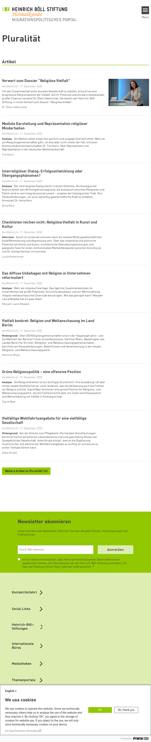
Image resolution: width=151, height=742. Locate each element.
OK (100, 709)
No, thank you (126, 709)
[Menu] (145, 10)
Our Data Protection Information (21, 731)
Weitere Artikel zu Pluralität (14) (26, 471)
